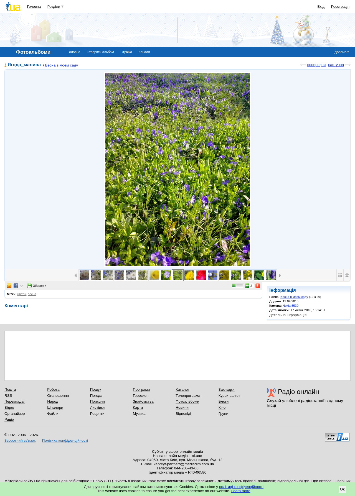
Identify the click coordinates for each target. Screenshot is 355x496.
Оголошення (58, 395)
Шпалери (55, 407)
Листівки (97, 407)
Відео (9, 407)
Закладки (227, 389)
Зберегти (36, 285)
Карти (138, 407)
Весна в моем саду (61, 65)
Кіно (222, 407)
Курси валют (229, 395)
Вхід (321, 6)
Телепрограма (188, 395)
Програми (141, 389)
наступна (336, 65)
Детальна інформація (287, 315)
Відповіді (183, 413)
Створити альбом (100, 52)
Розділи (53, 6)
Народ (52, 401)
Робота (53, 389)
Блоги (224, 401)
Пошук (96, 389)
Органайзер (14, 413)
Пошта (10, 389)
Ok (342, 489)
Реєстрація (340, 6)
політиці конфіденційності (241, 487)
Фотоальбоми (187, 401)
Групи (223, 413)
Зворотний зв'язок (20, 440)
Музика (139, 413)
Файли (53, 413)
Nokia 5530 (290, 305)
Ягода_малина (24, 65)
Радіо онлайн (298, 391)
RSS (8, 395)
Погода (96, 395)
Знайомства (143, 401)
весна (32, 294)
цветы (21, 294)
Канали (144, 52)
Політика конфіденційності (65, 440)
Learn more (240, 491)
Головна (34, 6)
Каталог (182, 389)
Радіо (9, 419)
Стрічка (126, 52)
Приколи (97, 401)
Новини (182, 407)
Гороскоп (140, 395)
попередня (316, 65)
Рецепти (97, 413)
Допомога (341, 52)
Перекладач (14, 401)
